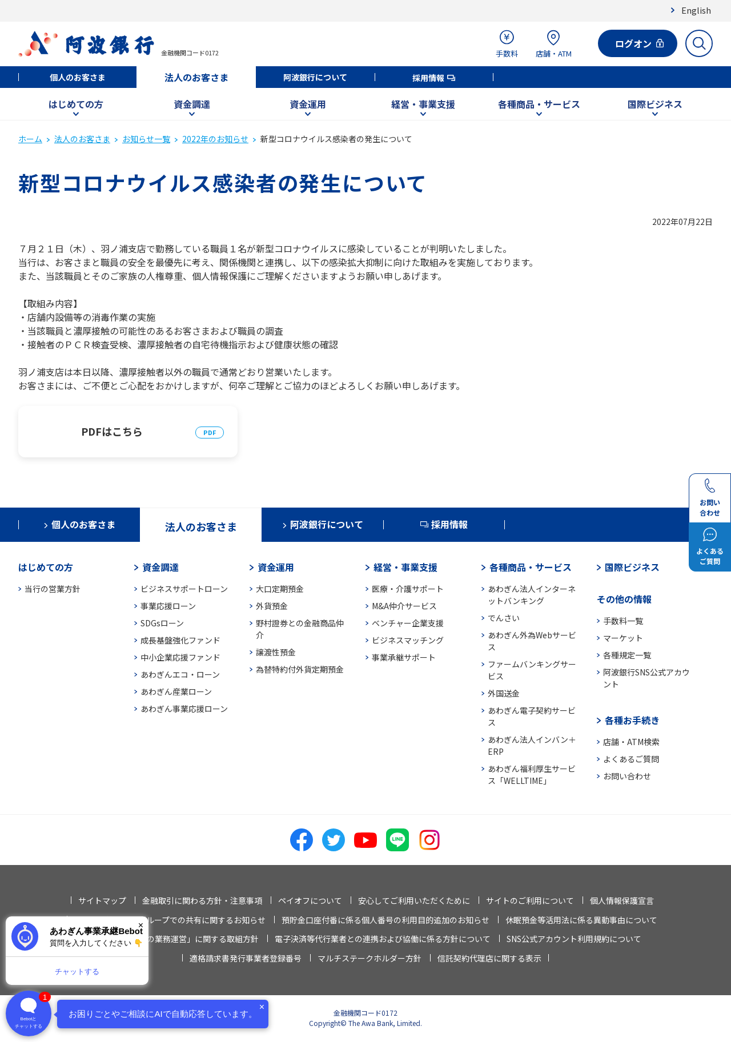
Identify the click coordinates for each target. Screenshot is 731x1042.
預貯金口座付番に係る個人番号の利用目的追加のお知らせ (385, 920)
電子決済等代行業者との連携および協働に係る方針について (383, 938)
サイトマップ (102, 900)
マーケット (623, 637)
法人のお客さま (196, 77)
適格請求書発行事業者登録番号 (246, 958)
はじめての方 (76, 104)
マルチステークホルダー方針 (369, 958)
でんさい (504, 617)
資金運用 (308, 104)
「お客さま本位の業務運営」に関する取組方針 (175, 938)
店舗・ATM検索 (631, 741)
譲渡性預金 (276, 652)
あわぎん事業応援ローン (184, 708)
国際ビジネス (655, 104)
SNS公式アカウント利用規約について (574, 938)
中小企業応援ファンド (180, 657)
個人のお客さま (78, 77)
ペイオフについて (310, 900)
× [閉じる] (140, 925)
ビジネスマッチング (408, 640)
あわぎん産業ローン (176, 691)
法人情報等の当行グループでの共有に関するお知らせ (170, 920)
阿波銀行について (315, 77)
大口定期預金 (280, 588)
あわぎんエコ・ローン (180, 674)
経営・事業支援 (423, 104)
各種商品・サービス (539, 104)
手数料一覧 (623, 620)
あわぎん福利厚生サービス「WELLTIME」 (532, 774)
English (696, 10)
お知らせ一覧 (146, 138)
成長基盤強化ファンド (180, 640)
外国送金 (504, 693)
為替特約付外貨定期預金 (300, 669)
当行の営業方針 (53, 588)
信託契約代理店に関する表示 (489, 958)
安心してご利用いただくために (414, 900)
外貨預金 (272, 605)
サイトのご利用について (530, 900)
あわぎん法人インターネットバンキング (532, 594)
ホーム (30, 138)
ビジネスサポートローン (184, 588)
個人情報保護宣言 (622, 900)
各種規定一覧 (627, 655)
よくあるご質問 (631, 759)
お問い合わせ (627, 776)
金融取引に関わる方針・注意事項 (202, 900)
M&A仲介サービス (404, 605)
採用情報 (428, 77)
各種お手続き (632, 720)
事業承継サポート (404, 657)
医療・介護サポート (408, 588)
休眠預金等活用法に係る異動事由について (581, 920)
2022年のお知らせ (215, 138)
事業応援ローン (168, 605)
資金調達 (192, 104)
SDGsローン (162, 623)
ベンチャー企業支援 (408, 623)
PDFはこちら (112, 431)
